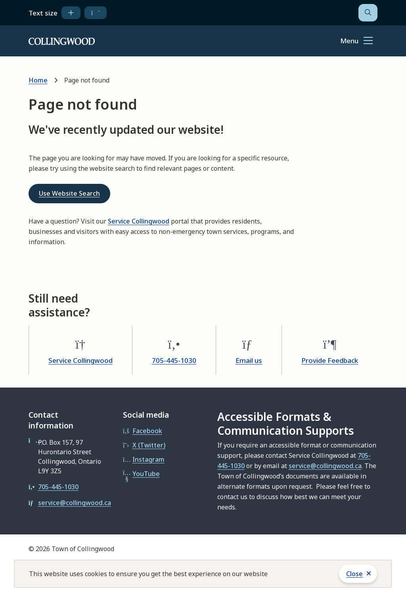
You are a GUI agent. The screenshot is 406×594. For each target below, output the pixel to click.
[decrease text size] (95, 12)
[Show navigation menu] (356, 41)
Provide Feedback (329, 360)
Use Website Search (69, 193)
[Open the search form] (367, 12)
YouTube (146, 473)
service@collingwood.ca (74, 502)
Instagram (148, 459)
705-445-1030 (174, 360)
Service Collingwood (138, 221)
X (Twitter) (148, 445)
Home (38, 80)
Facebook (147, 430)
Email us (249, 360)
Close (354, 573)
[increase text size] (70, 12)
